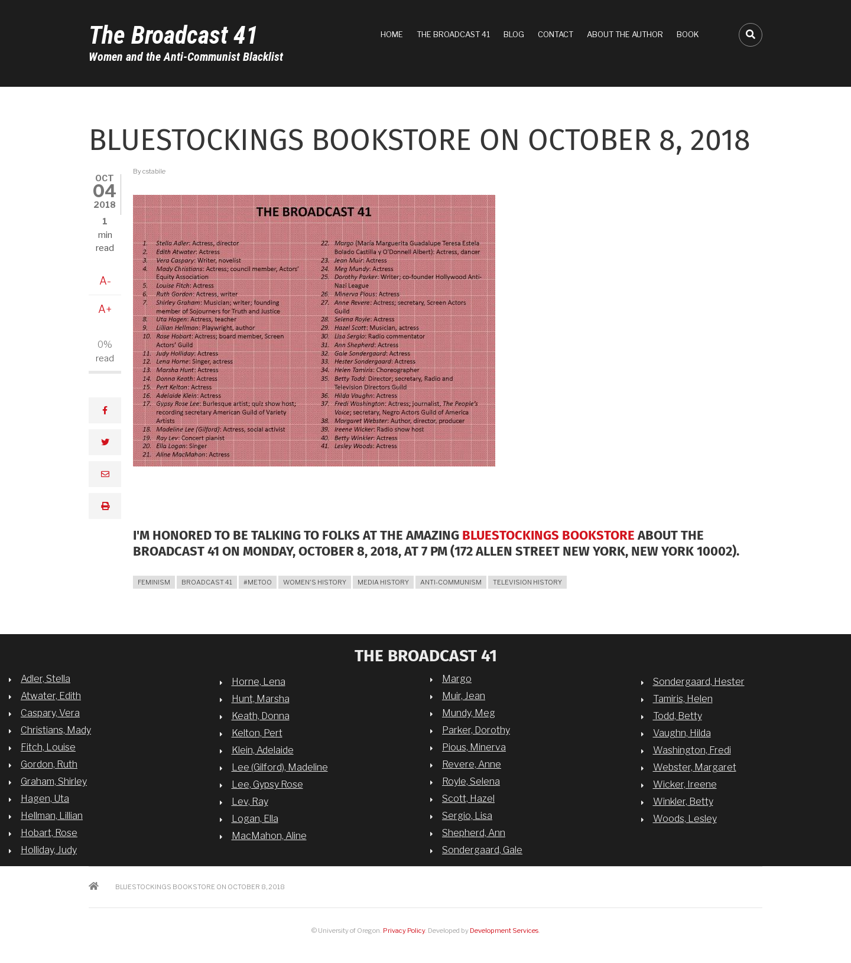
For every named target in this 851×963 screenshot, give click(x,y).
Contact (555, 34)
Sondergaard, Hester (699, 681)
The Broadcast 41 (173, 35)
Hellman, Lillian (52, 815)
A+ (105, 309)
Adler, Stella (45, 678)
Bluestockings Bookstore (548, 535)
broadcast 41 (206, 582)
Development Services (504, 930)
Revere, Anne (471, 764)
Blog (514, 34)
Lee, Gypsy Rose (267, 784)
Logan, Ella (255, 818)
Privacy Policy (404, 930)
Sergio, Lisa (467, 815)
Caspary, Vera (50, 713)
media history (383, 582)
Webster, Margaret (694, 767)
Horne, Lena (258, 681)
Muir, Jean (463, 695)
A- (105, 281)
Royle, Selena (471, 781)
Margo (457, 678)
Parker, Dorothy (476, 730)
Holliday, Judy (49, 850)
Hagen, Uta (45, 798)
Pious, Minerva (474, 747)
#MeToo (257, 582)
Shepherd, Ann (473, 832)
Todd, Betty (677, 716)
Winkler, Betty (683, 801)
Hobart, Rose (49, 832)
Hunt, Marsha (261, 698)
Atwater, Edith (51, 695)
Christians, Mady (56, 730)
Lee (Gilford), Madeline (280, 767)
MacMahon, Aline (269, 835)
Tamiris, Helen (683, 698)
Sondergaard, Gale (482, 850)
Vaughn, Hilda (682, 733)
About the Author (625, 34)
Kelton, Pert (257, 733)
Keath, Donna (261, 716)
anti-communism (451, 582)
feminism (154, 582)
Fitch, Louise (48, 747)
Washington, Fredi (692, 750)
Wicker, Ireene (685, 784)
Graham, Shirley (54, 781)
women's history (314, 582)
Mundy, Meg (468, 713)
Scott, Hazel (468, 798)
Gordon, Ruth (49, 764)
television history (527, 582)
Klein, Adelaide (263, 750)
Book (688, 34)
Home (392, 34)
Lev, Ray (250, 801)
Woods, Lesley (685, 818)
